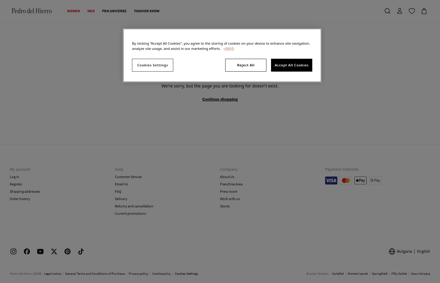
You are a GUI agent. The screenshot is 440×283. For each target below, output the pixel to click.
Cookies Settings (152, 65)
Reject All (246, 65)
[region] (222, 55)
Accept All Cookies (292, 65)
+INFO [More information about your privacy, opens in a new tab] (228, 48)
